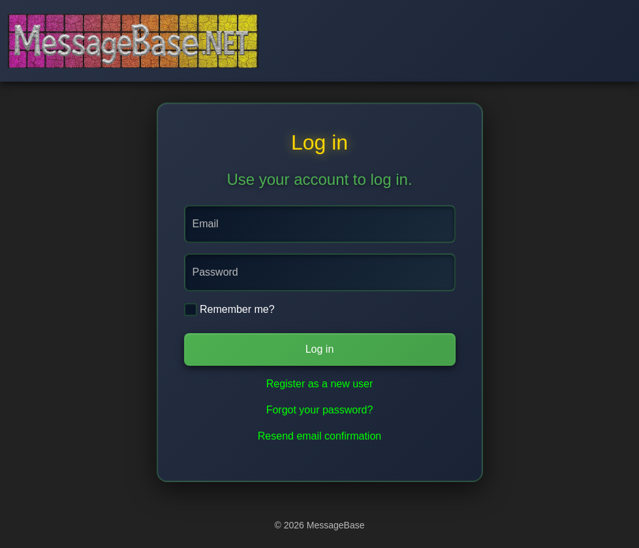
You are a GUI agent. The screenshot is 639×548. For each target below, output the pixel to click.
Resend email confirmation (319, 436)
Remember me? (229, 309)
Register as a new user (319, 383)
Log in (319, 349)
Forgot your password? (319, 409)
